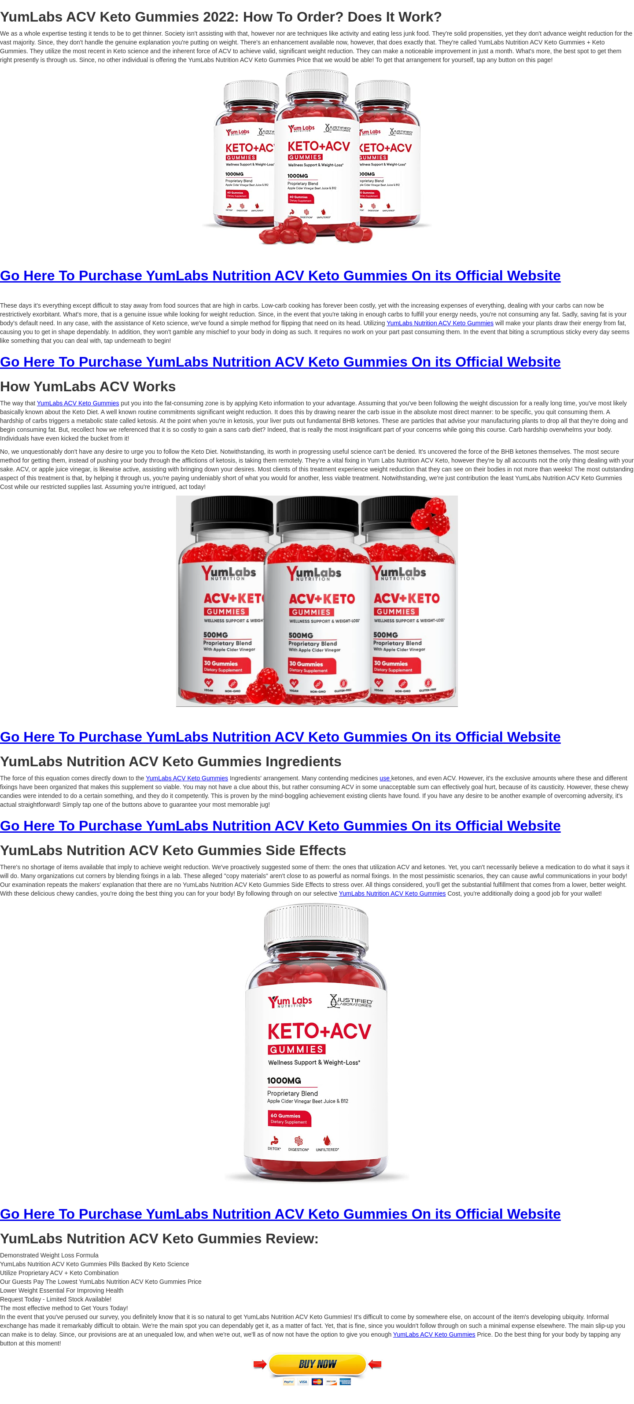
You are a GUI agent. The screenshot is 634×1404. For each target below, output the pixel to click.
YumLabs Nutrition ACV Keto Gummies (440, 323)
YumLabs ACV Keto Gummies (78, 403)
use (385, 778)
